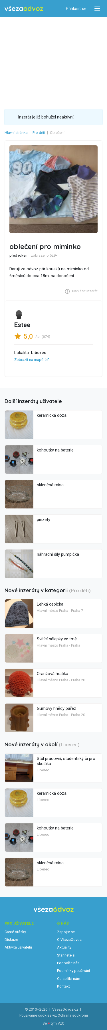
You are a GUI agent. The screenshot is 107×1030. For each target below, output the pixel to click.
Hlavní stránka (16, 132)
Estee (22, 324)
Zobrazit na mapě (28, 359)
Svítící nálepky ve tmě (57, 638)
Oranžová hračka (52, 673)
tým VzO (57, 1023)
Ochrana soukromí (73, 1015)
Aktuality (64, 947)
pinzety (43, 519)
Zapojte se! (66, 932)
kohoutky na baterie (55, 450)
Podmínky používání (73, 970)
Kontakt (63, 986)
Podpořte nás (68, 963)
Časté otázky (15, 932)
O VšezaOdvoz (69, 939)
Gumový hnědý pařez (56, 708)
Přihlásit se (76, 8)
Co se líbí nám (68, 978)
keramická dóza (51, 415)
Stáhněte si (66, 955)
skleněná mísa (50, 484)
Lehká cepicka (50, 604)
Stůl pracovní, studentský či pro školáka (66, 761)
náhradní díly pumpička (58, 554)
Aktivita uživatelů (18, 947)
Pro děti (39, 132)
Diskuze (11, 939)
